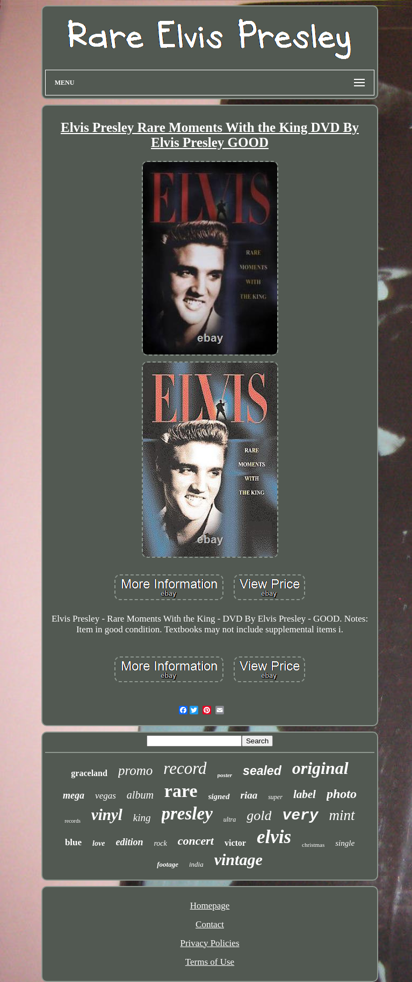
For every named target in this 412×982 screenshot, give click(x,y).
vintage (238, 859)
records (72, 821)
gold (259, 815)
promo (135, 770)
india (196, 864)
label (304, 794)
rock (160, 843)
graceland (89, 773)
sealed (262, 771)
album (140, 795)
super (275, 797)
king (142, 817)
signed (219, 796)
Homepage (210, 905)
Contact (210, 924)
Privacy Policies (209, 943)
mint (342, 815)
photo (342, 794)
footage (167, 864)
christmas (313, 844)
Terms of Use (209, 962)
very (300, 815)
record (184, 768)
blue (73, 842)
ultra (229, 819)
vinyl (106, 814)
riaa (249, 795)
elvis (274, 836)
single (345, 843)
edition (129, 842)
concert (196, 840)
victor (235, 842)
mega (73, 795)
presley (187, 813)
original (320, 768)
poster (225, 775)
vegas (105, 796)
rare (181, 791)
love (98, 843)
